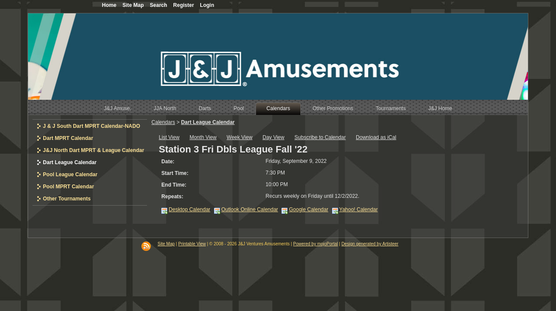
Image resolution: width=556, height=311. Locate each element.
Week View (239, 137)
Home (109, 5)
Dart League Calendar (208, 122)
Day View (273, 137)
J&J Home (440, 108)
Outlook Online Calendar (249, 209)
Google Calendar (308, 209)
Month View (202, 137)
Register (183, 5)
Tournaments (391, 108)
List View (169, 137)
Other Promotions (333, 108)
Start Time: (174, 173)
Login (207, 5)
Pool (238, 108)
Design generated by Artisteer (370, 243)
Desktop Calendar (189, 209)
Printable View (192, 243)
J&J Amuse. (117, 108)
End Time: (173, 185)
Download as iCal (376, 137)
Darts (205, 108)
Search (158, 5)
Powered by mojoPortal (315, 243)
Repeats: (172, 197)
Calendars (278, 108)
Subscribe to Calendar (320, 137)
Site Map (166, 243)
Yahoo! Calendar (358, 209)
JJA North (165, 108)
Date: (167, 162)
